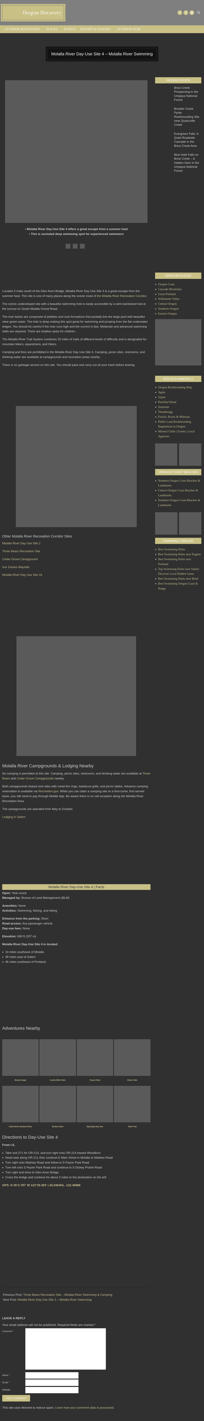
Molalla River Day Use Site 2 (21, 543)
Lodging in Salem (13, 817)
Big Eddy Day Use (95, 1126)
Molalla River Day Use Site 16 (22, 574)
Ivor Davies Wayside (15, 567)
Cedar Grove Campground (20, 559)
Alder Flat (132, 1126)
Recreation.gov (48, 791)
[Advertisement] (76, 270)
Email (5, 1382)
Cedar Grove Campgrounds (35, 778)
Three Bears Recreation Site (21, 551)
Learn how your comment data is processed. (84, 1407)
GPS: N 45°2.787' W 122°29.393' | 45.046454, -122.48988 (41, 1185)
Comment (7, 1331)
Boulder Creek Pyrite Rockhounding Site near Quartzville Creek (186, 116)
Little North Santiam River (20, 1126)
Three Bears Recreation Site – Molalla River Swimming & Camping (67, 1294)
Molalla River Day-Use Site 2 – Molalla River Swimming (55, 1299)
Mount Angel (20, 1080)
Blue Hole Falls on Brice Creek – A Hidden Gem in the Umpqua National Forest (186, 162)
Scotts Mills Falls (57, 1080)
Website (6, 1389)
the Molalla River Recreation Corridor (121, 296)
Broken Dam (57, 1126)
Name (6, 1375)
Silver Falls (132, 1080)
